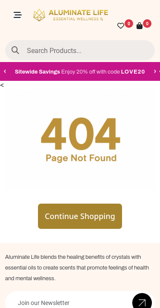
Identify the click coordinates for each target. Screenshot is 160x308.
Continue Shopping (80, 216)
